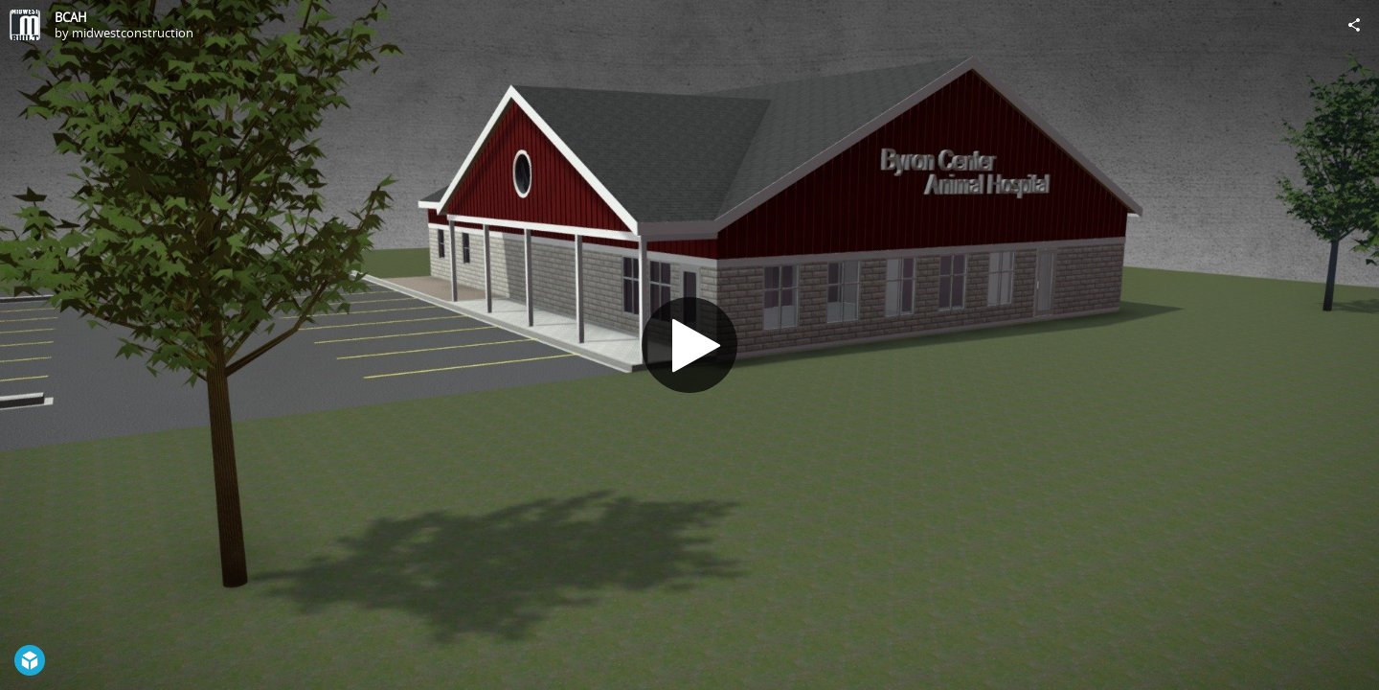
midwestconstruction (132, 32)
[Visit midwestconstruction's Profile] (25, 25)
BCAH (71, 17)
